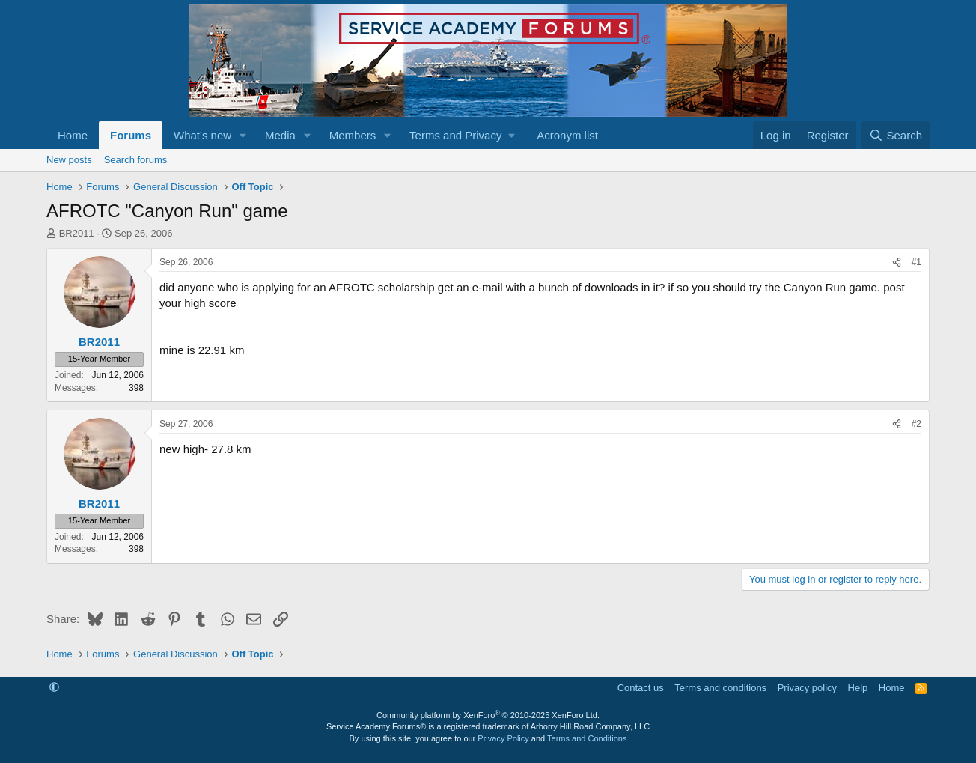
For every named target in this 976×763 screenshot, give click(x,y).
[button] (243, 135)
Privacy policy (807, 687)
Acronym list (567, 135)
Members (352, 135)
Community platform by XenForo (488, 715)
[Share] (896, 262)
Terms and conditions (720, 687)
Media (280, 135)
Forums (130, 135)
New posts (69, 159)
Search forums (136, 159)
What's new (202, 135)
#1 (916, 262)
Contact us (640, 687)
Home (73, 135)
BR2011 (76, 233)
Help (858, 687)
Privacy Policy (503, 738)
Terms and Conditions (586, 738)
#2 (916, 424)
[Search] (895, 135)
